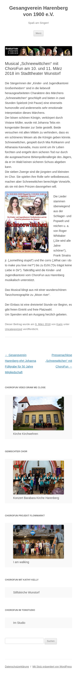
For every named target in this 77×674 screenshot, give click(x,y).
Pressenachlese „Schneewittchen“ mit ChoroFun (58, 360)
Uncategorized (13, 329)
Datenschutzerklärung (17, 666)
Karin (59, 324)
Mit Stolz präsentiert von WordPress (52, 666)
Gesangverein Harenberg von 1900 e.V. (38, 11)
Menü (38, 33)
